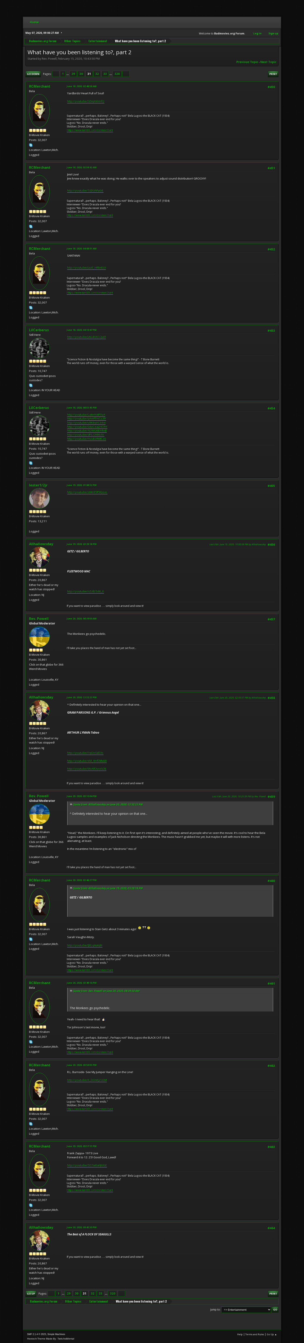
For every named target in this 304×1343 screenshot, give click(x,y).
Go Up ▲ (272, 1334)
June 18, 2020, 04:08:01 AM (81, 248)
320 (117, 74)
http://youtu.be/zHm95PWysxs (87, 492)
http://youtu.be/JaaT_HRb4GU (86, 268)
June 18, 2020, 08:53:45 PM (81, 407)
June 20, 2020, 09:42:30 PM (81, 1227)
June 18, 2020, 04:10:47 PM (81, 329)
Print (273, 74)
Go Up (31, 1293)
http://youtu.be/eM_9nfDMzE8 (87, 761)
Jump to (215, 1309)
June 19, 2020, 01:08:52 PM (81, 485)
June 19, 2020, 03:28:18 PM (81, 544)
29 (73, 74)
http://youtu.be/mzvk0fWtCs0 (86, 439)
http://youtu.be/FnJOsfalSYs (85, 753)
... (68, 74)
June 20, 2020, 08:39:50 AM (81, 618)
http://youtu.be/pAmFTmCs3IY (86, 418)
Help (240, 1334)
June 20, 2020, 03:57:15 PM (81, 1146)
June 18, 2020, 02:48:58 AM (81, 86)
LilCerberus (39, 330)
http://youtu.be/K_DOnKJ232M (87, 1080)
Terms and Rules (254, 1334)
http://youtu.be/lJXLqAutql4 (84, 945)
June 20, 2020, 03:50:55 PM (81, 1065)
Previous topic (247, 62)
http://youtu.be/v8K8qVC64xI (86, 422)
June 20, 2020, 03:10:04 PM (81, 796)
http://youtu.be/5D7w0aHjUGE (87, 1165)
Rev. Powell (39, 618)
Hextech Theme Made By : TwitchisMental (50, 1338)
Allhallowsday (41, 544)
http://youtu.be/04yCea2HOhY (87, 427)
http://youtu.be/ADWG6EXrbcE (87, 430)
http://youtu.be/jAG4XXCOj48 (86, 337)
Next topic (268, 62)
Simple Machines (56, 1334)
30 (81, 74)
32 (97, 74)
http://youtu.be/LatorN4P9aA (86, 415)
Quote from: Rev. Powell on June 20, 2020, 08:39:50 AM (106, 991)
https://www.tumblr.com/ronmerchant (90, 130)
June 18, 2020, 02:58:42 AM (81, 167)
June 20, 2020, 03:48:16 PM (81, 982)
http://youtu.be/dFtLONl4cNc (85, 435)
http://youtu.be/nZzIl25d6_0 (85, 591)
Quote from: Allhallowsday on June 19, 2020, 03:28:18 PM (108, 888)
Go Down (33, 74)
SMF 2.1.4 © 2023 (36, 1334)
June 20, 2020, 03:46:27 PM (81, 880)
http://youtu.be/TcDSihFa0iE (85, 190)
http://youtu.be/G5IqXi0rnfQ (85, 101)
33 (105, 74)
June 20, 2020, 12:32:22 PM (81, 697)
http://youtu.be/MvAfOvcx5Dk (86, 769)
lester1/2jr (38, 485)
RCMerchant (39, 86)
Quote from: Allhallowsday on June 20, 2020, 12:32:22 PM (108, 804)
